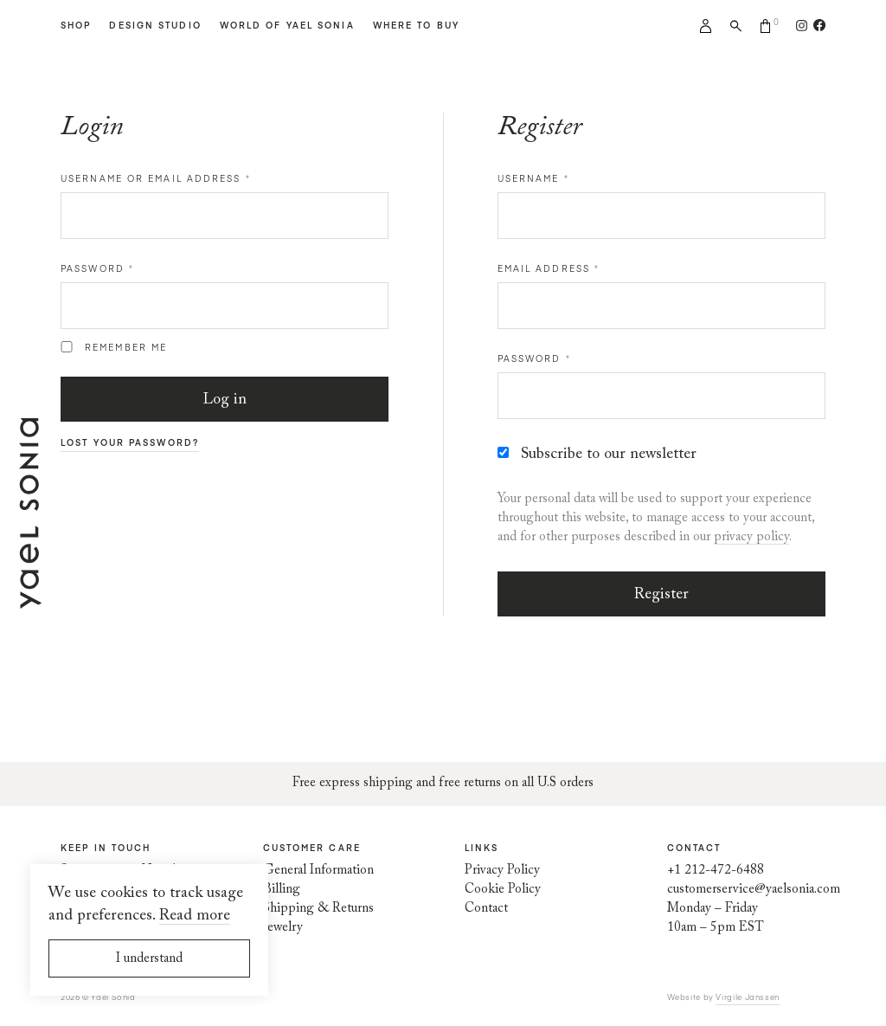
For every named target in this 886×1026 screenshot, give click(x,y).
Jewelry (283, 927)
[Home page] (30, 598)
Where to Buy (416, 25)
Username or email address (156, 178)
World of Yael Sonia (287, 25)
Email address (549, 268)
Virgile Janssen (747, 996)
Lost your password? (130, 442)
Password (97, 268)
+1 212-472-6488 (715, 870)
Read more (194, 916)
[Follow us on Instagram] (801, 25)
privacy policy (751, 537)
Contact (486, 908)
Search (736, 26)
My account (705, 26)
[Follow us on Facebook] (816, 25)
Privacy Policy (502, 870)
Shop (76, 25)
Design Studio (155, 25)
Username (533, 178)
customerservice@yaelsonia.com (753, 889)
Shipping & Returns (318, 908)
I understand (149, 958)
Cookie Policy (503, 889)
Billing (281, 889)
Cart (766, 26)
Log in (225, 400)
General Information (318, 870)
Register (661, 595)
